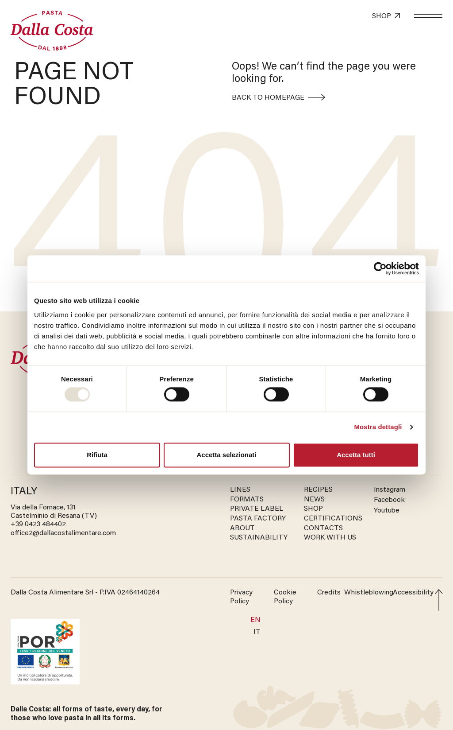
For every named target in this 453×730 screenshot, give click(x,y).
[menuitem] (255, 620)
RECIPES (318, 489)
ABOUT (242, 528)
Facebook (389, 500)
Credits (329, 592)
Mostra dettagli (378, 427)
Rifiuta (97, 454)
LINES (240, 489)
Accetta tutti (356, 454)
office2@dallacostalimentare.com (63, 533)
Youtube (386, 510)
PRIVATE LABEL (256, 509)
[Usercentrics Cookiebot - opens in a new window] (380, 268)
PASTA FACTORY (258, 518)
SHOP (313, 509)
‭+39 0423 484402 (38, 524)
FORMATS (247, 499)
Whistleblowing (368, 592)
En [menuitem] (255, 620)
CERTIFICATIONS (333, 518)
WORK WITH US (330, 537)
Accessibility (413, 592)
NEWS (314, 499)
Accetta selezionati (226, 454)
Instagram (389, 489)
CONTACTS (323, 528)
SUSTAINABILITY (259, 537)
